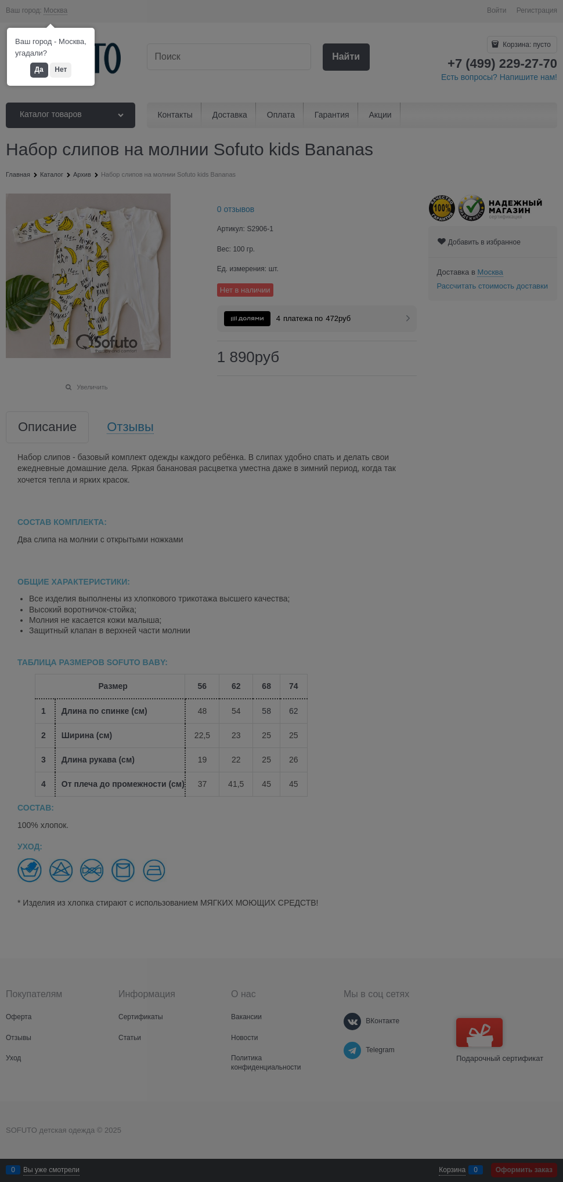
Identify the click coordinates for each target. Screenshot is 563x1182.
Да (39, 69)
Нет (61, 69)
